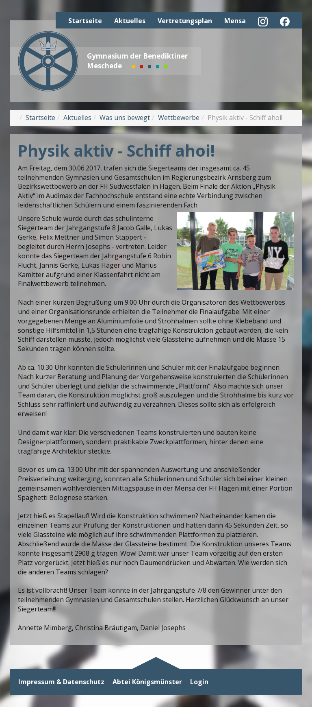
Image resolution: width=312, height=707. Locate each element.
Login (199, 682)
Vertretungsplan (185, 20)
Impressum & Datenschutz (61, 682)
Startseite (85, 20)
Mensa (235, 20)
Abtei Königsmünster (147, 682)
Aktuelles (129, 20)
